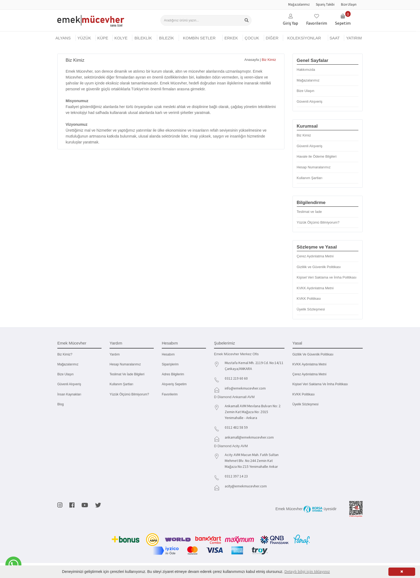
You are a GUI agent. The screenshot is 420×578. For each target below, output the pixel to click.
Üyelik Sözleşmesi (311, 309)
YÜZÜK (84, 38)
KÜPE (102, 38)
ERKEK (231, 38)
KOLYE (121, 38)
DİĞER (272, 38)
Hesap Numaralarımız (314, 167)
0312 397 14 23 (236, 475)
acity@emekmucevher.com (246, 484)
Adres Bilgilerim (173, 374)
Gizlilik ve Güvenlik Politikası (319, 267)
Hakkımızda (306, 70)
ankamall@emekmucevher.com (250, 436)
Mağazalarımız (299, 4)
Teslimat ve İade (309, 212)
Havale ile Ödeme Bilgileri (317, 156)
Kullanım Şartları (309, 178)
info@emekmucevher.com (246, 388)
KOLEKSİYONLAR (304, 38)
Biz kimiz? (64, 354)
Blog (60, 404)
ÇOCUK (252, 38)
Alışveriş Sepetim (174, 384)
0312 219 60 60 (236, 378)
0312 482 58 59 (236, 426)
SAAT (334, 38)
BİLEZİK (166, 38)
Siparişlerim (170, 364)
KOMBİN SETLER (199, 38)
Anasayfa (251, 60)
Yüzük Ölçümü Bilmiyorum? (318, 222)
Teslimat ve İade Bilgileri (127, 374)
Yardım (115, 354)
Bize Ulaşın (349, 4)
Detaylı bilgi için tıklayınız (307, 571)
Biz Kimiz (304, 135)
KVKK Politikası (309, 299)
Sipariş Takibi (325, 4)
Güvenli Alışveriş (309, 101)
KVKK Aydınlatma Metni (315, 288)
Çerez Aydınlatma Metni (315, 256)
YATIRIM (354, 38)
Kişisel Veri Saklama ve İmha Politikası (327, 277)
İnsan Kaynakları (69, 394)
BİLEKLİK (143, 38)
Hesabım (168, 354)
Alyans (63, 38)
